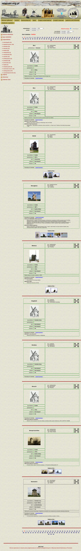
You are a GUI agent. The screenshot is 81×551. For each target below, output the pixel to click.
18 (56, 37)
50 (72, 39)
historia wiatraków (8, 34)
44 (58, 39)
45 (60, 39)
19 (59, 37)
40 (49, 39)
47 (65, 39)
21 (63, 37)
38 (44, 39)
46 (63, 39)
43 (56, 39)
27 (77, 37)
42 (53, 39)
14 (47, 37)
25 (72, 37)
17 (54, 37)
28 (79, 37)
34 (35, 39)
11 (40, 37)
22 (65, 37)
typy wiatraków (7, 37)
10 (38, 37)
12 (42, 37)
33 (33, 39)
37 (42, 39)
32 (30, 39)
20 (61, 37)
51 (74, 39)
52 (76, 39)
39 (46, 39)
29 (23, 39)
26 (75, 37)
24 (70, 37)
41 (51, 39)
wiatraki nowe (6, 79)
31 (28, 39)
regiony (5, 74)
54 (51, 40)
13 (45, 37)
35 (37, 39)
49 (69, 39)
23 (68, 37)
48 (67, 39)
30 (26, 39)
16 (52, 37)
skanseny (5, 77)
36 (39, 39)
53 (79, 39)
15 (49, 37)
